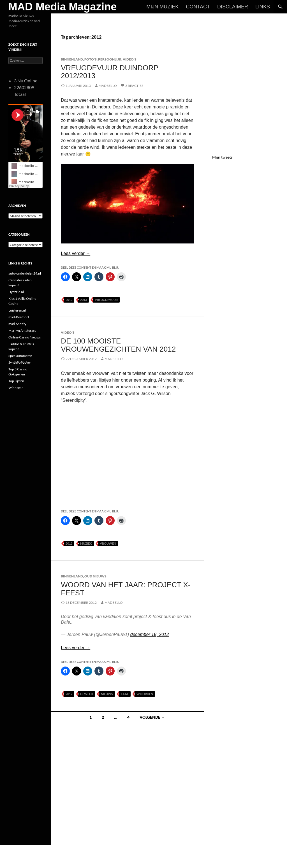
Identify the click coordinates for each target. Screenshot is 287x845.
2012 (69, 299)
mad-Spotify (17, 324)
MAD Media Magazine (62, 7)
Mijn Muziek (162, 7)
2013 (83, 299)
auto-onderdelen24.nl (24, 273)
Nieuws (107, 694)
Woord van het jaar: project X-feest (125, 589)
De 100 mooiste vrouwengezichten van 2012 (118, 345)
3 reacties (134, 85)
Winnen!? (15, 388)
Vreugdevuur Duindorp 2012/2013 (109, 72)
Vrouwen (108, 543)
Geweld (86, 694)
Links (262, 7)
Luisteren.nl (17, 310)
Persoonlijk (109, 59)
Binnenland (72, 59)
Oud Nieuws (95, 576)
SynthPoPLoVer (19, 362)
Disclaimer (232, 7)
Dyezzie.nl (16, 292)
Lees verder (75, 253)
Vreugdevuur (106, 299)
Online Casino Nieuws (24, 337)
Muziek (86, 543)
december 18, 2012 (149, 634)
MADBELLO (108, 85)
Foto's (90, 59)
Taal (125, 694)
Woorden (144, 694)
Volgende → (152, 717)
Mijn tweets (222, 157)
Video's (129, 59)
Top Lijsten (16, 381)
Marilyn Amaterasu (22, 330)
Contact (198, 7)
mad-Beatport (18, 317)
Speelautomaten (20, 356)
